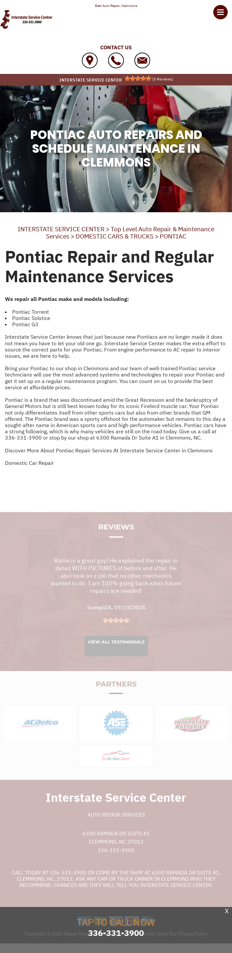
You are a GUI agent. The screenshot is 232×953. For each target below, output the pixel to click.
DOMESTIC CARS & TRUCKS (114, 236)
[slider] (138, 78)
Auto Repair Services (116, 822)
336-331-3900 (23, 437)
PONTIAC (173, 236)
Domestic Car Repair (29, 463)
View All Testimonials (116, 649)
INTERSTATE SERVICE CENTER (61, 229)
